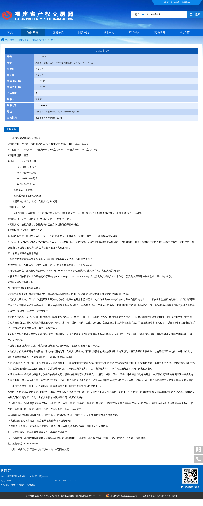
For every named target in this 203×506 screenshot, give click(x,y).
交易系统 (58, 32)
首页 (10, 32)
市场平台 (134, 32)
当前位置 (9, 40)
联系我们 (186, 2)
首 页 (166, 2)
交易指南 (159, 32)
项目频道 (32, 32)
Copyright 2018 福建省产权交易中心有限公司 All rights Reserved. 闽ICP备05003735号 (63, 496)
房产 (53, 40)
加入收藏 (175, 2)
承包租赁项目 (39, 40)
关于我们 (185, 32)
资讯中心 (109, 32)
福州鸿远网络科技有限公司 (165, 496)
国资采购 (83, 32)
